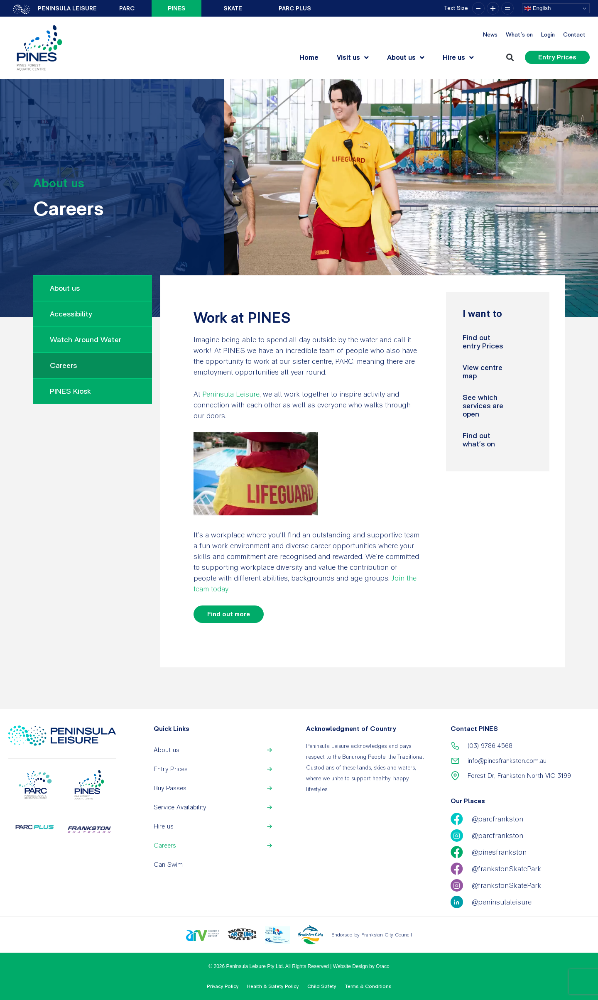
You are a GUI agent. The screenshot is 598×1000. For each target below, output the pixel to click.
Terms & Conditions (368, 986)
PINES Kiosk (70, 391)
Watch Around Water (85, 339)
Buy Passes (170, 788)
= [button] (507, 8)
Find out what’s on (479, 439)
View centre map (482, 371)
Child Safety (321, 986)
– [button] (478, 8)
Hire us (458, 57)
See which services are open (483, 405)
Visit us (353, 57)
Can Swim (168, 864)
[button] (510, 57)
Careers (63, 365)
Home (309, 57)
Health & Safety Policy (273, 986)
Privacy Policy (223, 986)
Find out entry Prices (483, 341)
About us (405, 57)
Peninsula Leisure (231, 394)
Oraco (383, 966)
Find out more (228, 614)
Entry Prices (171, 769)
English (537, 8)
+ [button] (493, 8)
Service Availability (180, 807)
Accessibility (71, 313)
